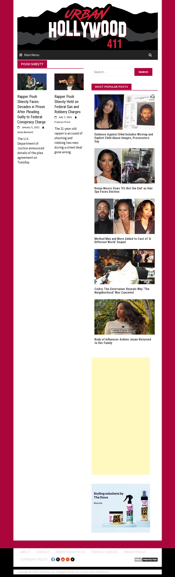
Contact (43, 552)
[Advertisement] (120, 416)
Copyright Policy (33, 559)
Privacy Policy (135, 552)
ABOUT (25, 552)
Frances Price (62, 122)
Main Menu (31, 55)
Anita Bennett (25, 132)
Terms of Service (104, 552)
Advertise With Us (70, 552)
